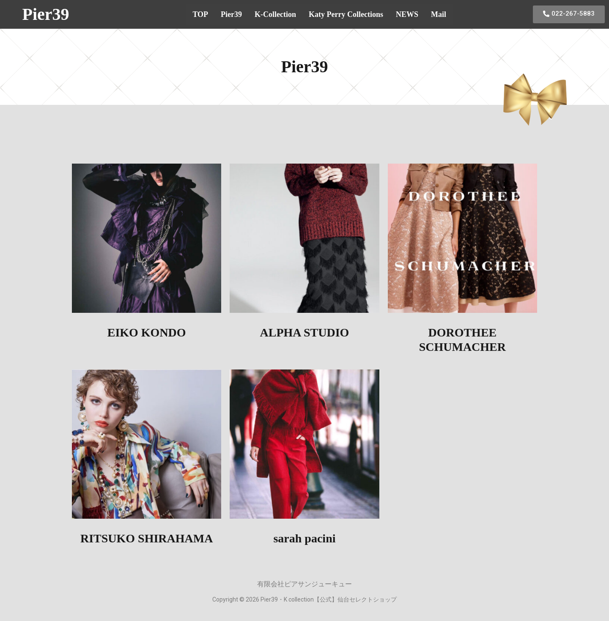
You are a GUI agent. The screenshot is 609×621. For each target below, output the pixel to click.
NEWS (407, 14)
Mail (438, 14)
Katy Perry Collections (346, 14)
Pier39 (45, 14)
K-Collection (275, 14)
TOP (200, 14)
